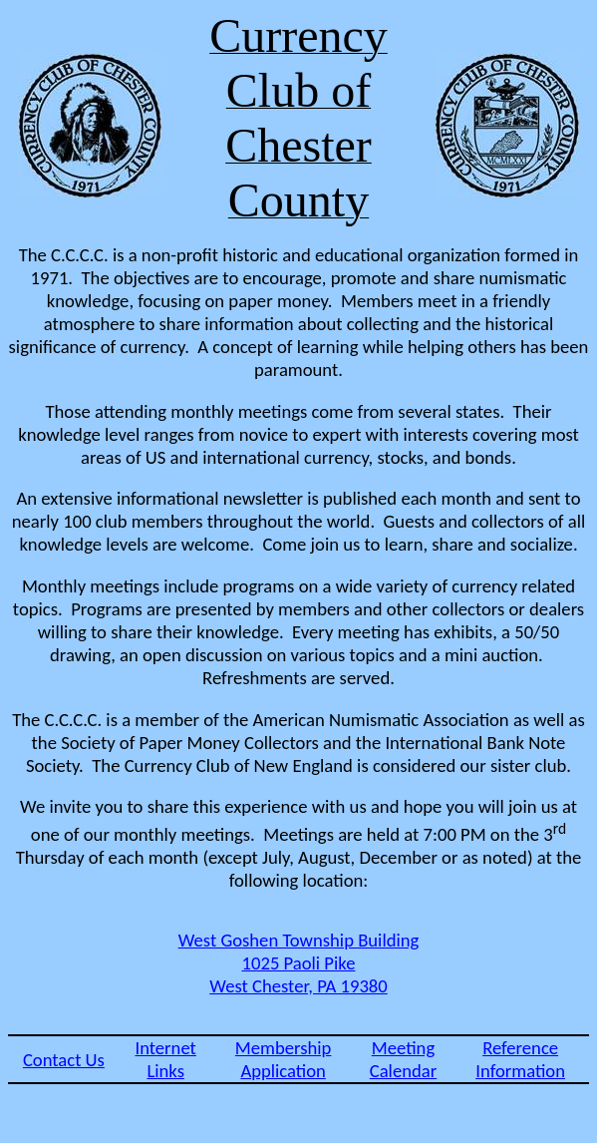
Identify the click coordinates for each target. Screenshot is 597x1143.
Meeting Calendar (404, 1059)
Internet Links (165, 1059)
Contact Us (64, 1059)
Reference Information (520, 1059)
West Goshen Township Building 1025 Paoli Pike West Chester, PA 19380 (299, 963)
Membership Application (283, 1059)
